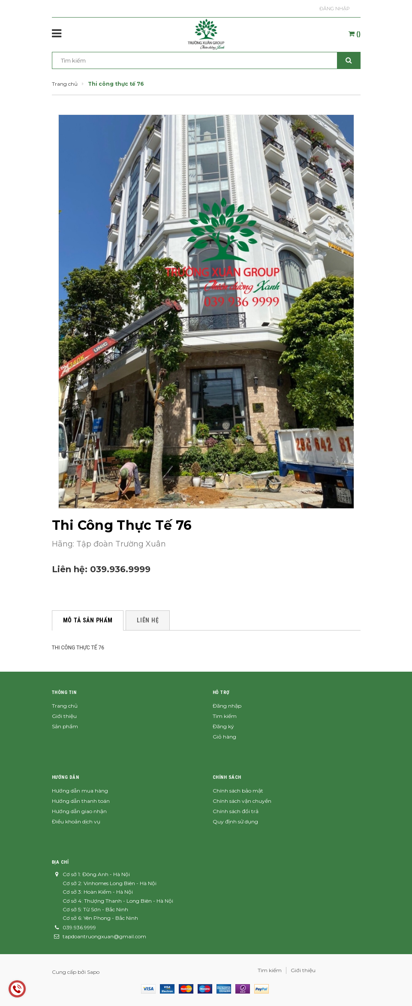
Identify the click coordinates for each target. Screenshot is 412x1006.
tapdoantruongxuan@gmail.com (104, 936)
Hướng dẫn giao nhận (79, 811)
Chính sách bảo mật (238, 790)
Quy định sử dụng (235, 821)
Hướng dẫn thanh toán (81, 801)
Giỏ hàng (224, 736)
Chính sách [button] (227, 777)
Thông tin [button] (64, 692)
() (355, 34)
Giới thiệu (64, 716)
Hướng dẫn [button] (65, 777)
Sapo (93, 972)
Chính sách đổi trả (236, 811)
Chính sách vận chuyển (242, 801)
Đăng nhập (334, 9)
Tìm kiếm (225, 716)
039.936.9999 (120, 569)
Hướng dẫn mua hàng (80, 790)
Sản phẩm (65, 726)
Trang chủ (65, 706)
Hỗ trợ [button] (221, 692)
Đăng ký (223, 726)
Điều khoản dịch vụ (76, 821)
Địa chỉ (60, 862)
